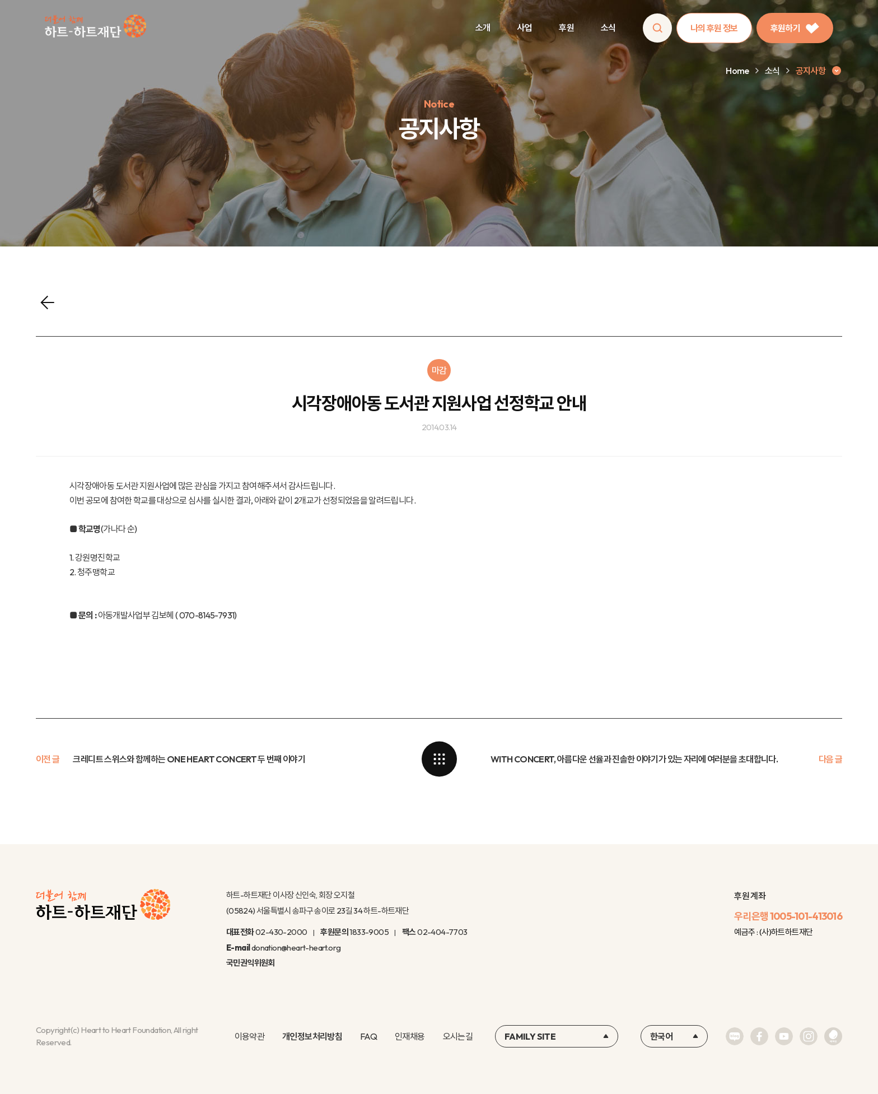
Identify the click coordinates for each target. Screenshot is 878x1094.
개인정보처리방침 (312, 1036)
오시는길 (458, 1036)
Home (737, 70)
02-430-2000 (281, 932)
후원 (566, 27)
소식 (608, 27)
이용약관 (249, 1036)
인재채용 (409, 1036)
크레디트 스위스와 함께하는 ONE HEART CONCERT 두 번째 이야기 (189, 759)
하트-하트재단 (95, 28)
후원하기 (794, 28)
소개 (483, 27)
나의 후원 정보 (714, 28)
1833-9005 (369, 932)
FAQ (368, 1036)
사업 (524, 27)
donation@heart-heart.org (296, 947)
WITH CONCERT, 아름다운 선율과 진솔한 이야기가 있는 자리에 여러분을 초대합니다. (634, 759)
